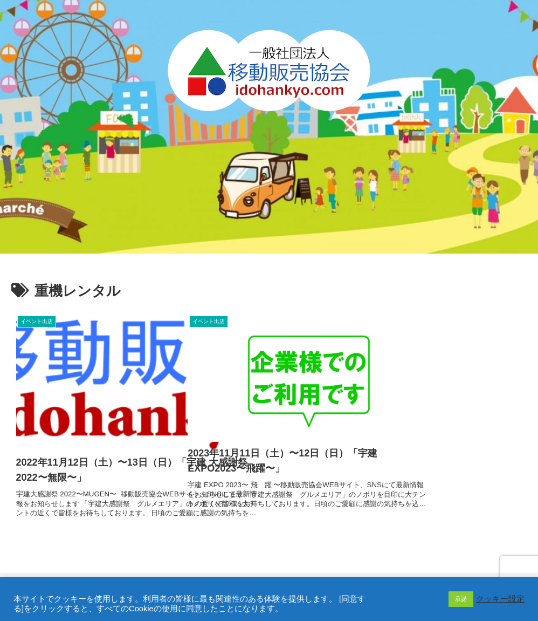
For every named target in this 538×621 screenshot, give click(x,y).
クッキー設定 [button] (500, 599)
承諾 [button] (461, 599)
